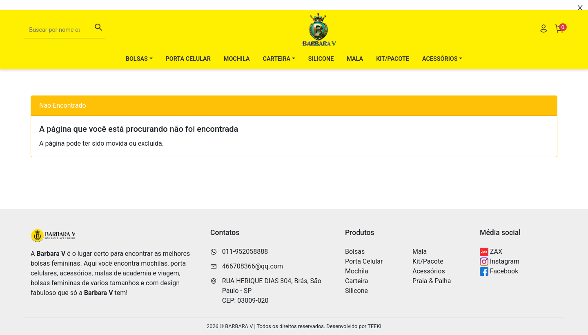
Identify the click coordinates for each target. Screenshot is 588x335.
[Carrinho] (559, 42)
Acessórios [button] (440, 71)
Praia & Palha (431, 281)
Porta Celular (188, 71)
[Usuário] (543, 42)
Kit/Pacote (392, 71)
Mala (355, 71)
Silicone (321, 71)
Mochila (237, 71)
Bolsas (355, 251)
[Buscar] (98, 41)
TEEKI (374, 326)
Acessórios (428, 271)
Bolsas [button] (137, 71)
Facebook (499, 271)
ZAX (491, 252)
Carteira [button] (277, 71)
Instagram (499, 261)
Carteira (356, 281)
